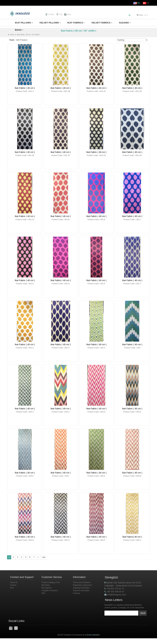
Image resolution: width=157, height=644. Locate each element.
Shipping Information (81, 588)
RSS (43, 593)
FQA (12, 588)
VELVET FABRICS (100, 22)
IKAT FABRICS (75, 22)
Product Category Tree (51, 582)
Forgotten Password (50, 590)
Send (142, 613)
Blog (67, 14)
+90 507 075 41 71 (114, 588)
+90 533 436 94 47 (114, 591)
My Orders (46, 585)
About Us (13, 582)
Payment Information (81, 590)
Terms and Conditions (81, 582)
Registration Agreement (82, 585)
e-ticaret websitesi (92, 634)
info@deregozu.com (115, 594)
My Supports (47, 588)
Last (43, 557)
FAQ (59, 14)
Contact (49, 14)
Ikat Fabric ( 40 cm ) (25, 88)
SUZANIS (124, 22)
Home (12, 34)
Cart (141, 15)
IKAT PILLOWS (23, 22)
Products (76, 593)
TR (146, 3)
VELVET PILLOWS (49, 22)
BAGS (18, 30)
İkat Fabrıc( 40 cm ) (132, 536)
